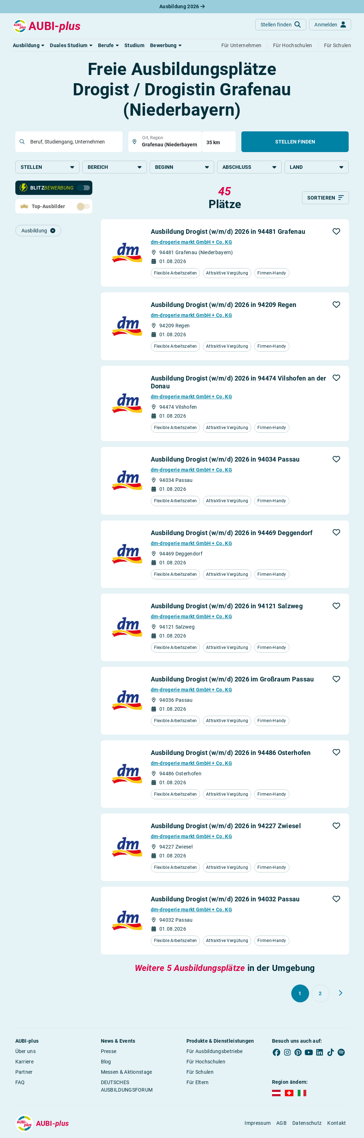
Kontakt (336, 1123)
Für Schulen (200, 1072)
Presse (109, 1051)
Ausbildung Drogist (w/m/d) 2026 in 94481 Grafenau (228, 231)
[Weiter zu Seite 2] (340, 993)
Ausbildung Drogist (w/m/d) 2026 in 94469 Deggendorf (232, 533)
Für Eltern (197, 1082)
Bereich (115, 167)
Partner (24, 1072)
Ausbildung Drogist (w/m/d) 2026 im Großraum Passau (232, 679)
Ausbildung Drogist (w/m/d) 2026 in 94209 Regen (224, 304)
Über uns (25, 1051)
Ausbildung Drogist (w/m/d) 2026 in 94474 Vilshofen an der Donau (239, 382)
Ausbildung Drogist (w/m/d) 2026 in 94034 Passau (225, 459)
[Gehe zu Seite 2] (320, 993)
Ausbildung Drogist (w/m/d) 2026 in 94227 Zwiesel (226, 826)
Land (317, 167)
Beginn (182, 167)
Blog (106, 1061)
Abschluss (249, 167)
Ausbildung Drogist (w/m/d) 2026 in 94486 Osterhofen (231, 752)
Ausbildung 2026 (182, 6)
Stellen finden (295, 142)
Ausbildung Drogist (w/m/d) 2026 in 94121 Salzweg (227, 606)
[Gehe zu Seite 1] (300, 993)
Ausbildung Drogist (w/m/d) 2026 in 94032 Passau (225, 899)
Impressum (258, 1123)
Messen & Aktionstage (126, 1072)
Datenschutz (307, 1123)
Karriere (24, 1061)
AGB (281, 1123)
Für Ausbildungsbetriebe (214, 1051)
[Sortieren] (325, 197)
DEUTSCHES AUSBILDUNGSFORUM (127, 1086)
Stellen (48, 167)
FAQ (20, 1082)
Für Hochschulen (206, 1061)
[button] (28, 45)
